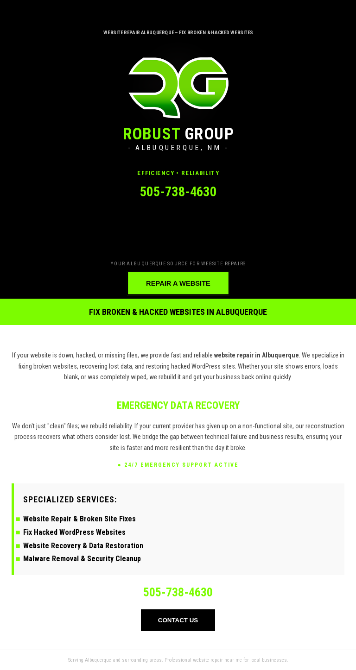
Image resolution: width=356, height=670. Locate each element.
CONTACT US (178, 620)
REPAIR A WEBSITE (178, 283)
